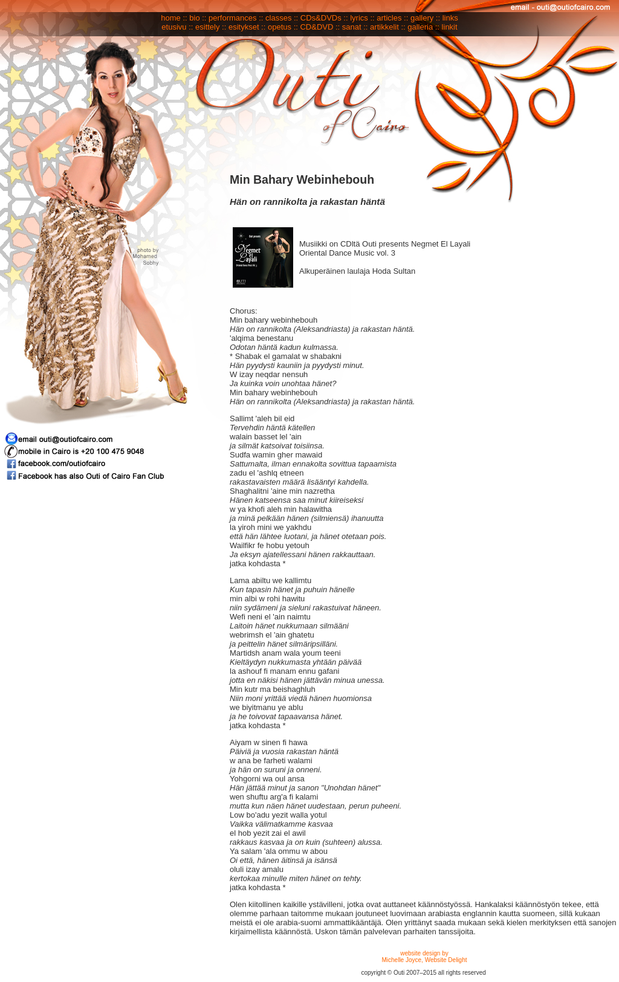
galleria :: (423, 26)
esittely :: (210, 26)
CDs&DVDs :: (324, 17)
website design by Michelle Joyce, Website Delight (424, 956)
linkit (450, 26)
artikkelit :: (388, 26)
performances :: (236, 17)
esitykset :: (246, 26)
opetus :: (284, 26)
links (450, 17)
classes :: (281, 17)
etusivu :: (177, 26)
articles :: (392, 17)
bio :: (197, 17)
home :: (174, 17)
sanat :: (355, 26)
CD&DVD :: (320, 26)
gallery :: (425, 17)
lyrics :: (362, 17)
